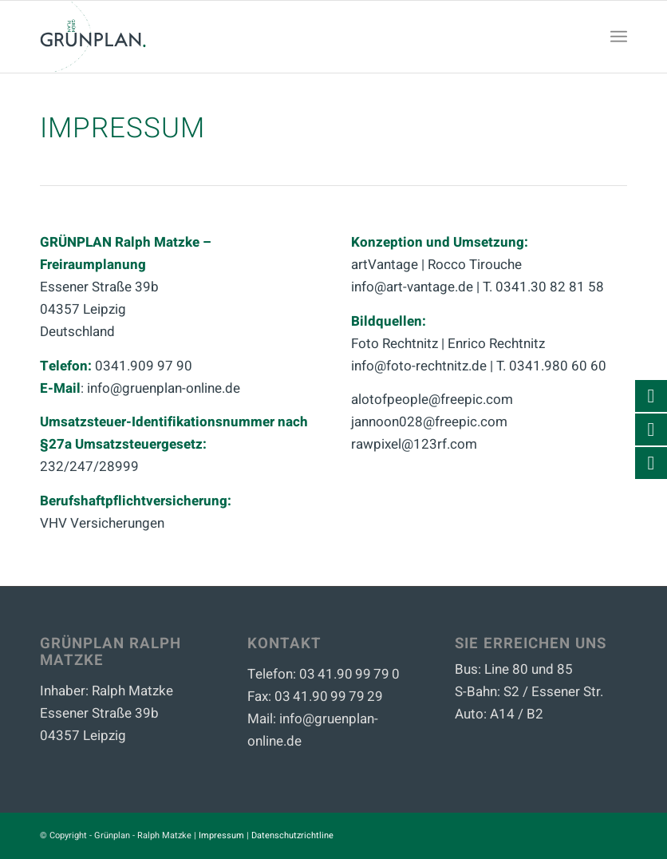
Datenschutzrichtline (292, 835)
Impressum (221, 835)
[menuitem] (618, 36)
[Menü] (618, 36)
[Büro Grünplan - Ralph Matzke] (93, 37)
